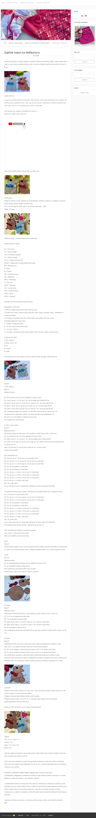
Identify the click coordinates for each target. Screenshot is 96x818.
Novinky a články (12, 3)
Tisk (27, 815)
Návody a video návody (27, 3)
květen (83, 93)
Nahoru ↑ (51, 815)
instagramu (17, 775)
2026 (87, 93)
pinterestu (26, 775)
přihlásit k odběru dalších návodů (24, 773)
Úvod (3, 3)
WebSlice (20, 815)
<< (76, 93)
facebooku (9, 775)
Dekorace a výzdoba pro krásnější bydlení (37, 43)
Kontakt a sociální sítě (43, 3)
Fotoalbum (84, 45)
